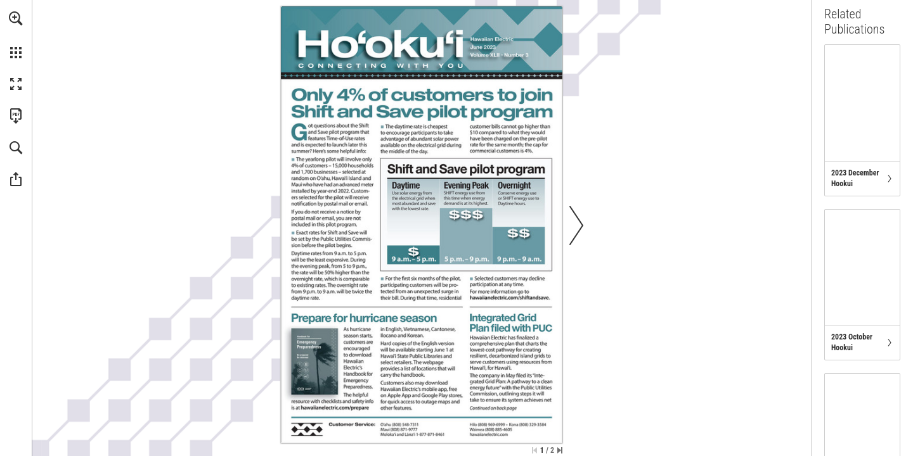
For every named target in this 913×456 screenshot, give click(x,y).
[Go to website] (509, 297)
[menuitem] (16, 34)
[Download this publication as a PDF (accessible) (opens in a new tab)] (16, 116)
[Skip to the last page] (559, 450)
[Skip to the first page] (534, 450)
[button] (16, 18)
